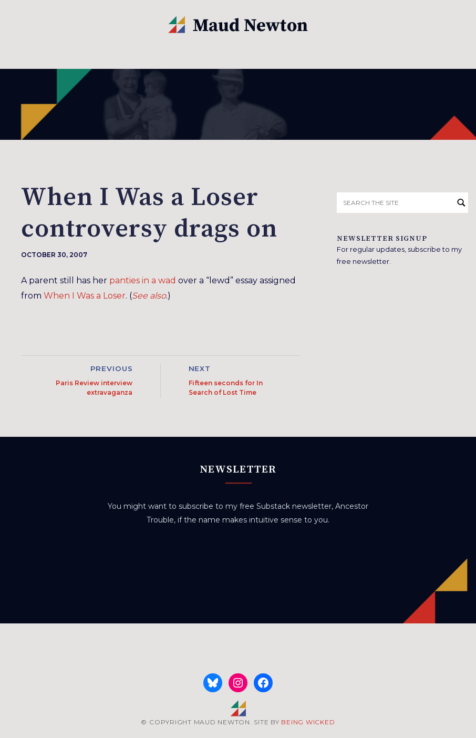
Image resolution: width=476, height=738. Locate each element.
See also (149, 296)
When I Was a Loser (85, 296)
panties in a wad (142, 280)
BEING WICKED (308, 722)
